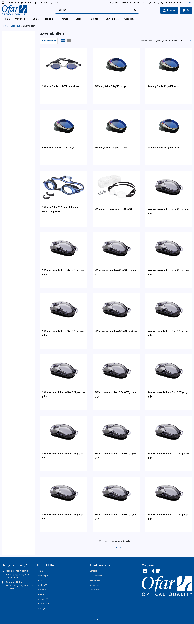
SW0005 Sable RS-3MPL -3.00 (111, 148)
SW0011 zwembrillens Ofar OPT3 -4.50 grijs (62, 516)
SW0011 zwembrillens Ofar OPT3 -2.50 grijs (167, 394)
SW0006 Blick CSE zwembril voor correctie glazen (60, 209)
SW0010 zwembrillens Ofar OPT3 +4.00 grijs (168, 272)
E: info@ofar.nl (173, 3)
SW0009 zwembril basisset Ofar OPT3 (115, 209)
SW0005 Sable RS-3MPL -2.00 (163, 86)
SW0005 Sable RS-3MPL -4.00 (163, 148)
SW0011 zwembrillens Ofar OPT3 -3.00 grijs (62, 455)
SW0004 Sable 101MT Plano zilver (60, 86)
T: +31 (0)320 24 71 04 (153, 3)
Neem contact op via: (17, 571)
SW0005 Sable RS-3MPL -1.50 (111, 86)
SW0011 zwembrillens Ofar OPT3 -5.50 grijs (167, 516)
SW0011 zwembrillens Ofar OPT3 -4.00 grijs (168, 455)
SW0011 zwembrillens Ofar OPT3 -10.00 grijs (63, 394)
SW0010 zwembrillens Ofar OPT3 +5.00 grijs (63, 333)
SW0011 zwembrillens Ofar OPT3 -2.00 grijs (115, 394)
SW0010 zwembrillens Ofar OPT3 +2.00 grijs (63, 272)
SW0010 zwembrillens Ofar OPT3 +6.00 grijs (116, 333)
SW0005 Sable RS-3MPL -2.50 (58, 148)
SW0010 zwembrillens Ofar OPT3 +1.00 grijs (168, 211)
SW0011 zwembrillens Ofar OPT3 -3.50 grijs (115, 455)
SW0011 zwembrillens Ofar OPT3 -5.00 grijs (115, 516)
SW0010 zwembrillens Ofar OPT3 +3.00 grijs (116, 272)
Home (5, 26)
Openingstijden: (14, 582)
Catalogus (15, 26)
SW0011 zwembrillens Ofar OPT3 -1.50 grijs (167, 333)
